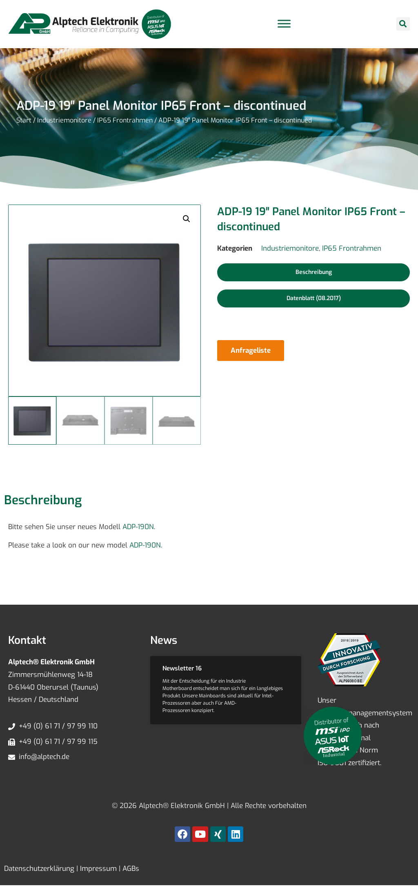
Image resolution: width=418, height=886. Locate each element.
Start (23, 120)
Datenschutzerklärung (39, 868)
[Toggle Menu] (284, 24)
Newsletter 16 (182, 668)
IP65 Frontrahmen (125, 120)
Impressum (97, 868)
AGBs (129, 868)
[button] (403, 24)
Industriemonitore (64, 120)
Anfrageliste (251, 350)
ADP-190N (138, 527)
